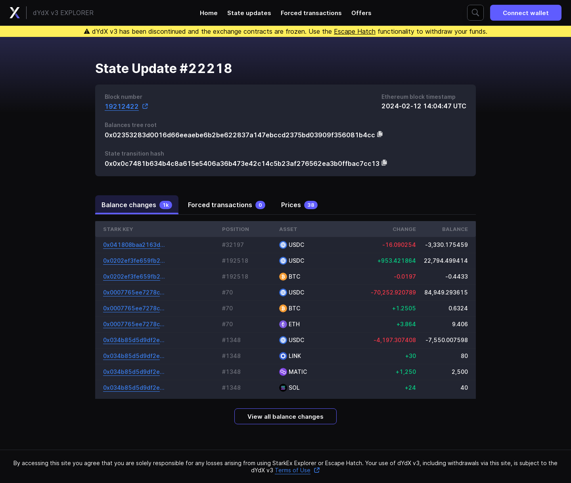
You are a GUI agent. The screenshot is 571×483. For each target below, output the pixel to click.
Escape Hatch (355, 31)
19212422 (126, 106)
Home (209, 13)
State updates (249, 13)
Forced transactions (311, 13)
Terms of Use (297, 470)
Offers (361, 13)
